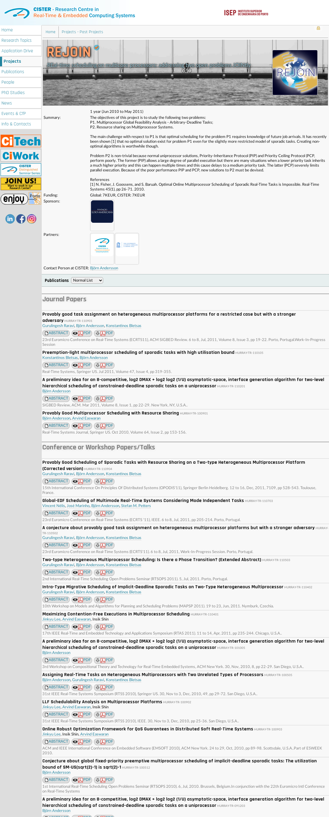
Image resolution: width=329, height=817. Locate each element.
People (7, 81)
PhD (13, 92)
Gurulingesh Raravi (58, 325)
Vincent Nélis (53, 505)
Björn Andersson (104, 267)
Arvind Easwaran (86, 418)
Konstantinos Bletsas (123, 325)
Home (7, 29)
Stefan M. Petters (136, 505)
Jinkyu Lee (51, 619)
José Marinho (78, 505)
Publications (12, 71)
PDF (84, 332)
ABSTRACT (58, 332)
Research (16, 39)
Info (16, 123)
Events (13, 113)
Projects (12, 60)
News (6, 102)
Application (17, 50)
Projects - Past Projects (82, 31)
